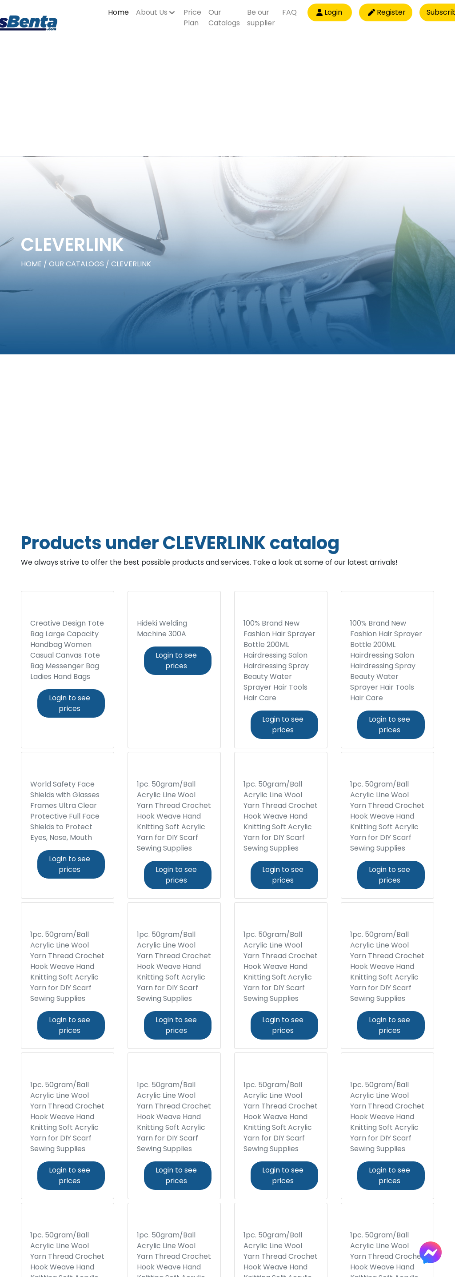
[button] (156, 16)
